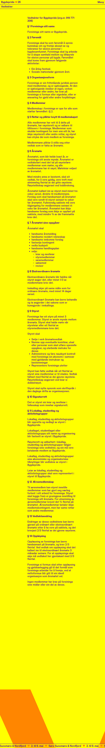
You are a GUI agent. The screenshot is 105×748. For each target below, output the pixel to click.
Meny (101, 2)
